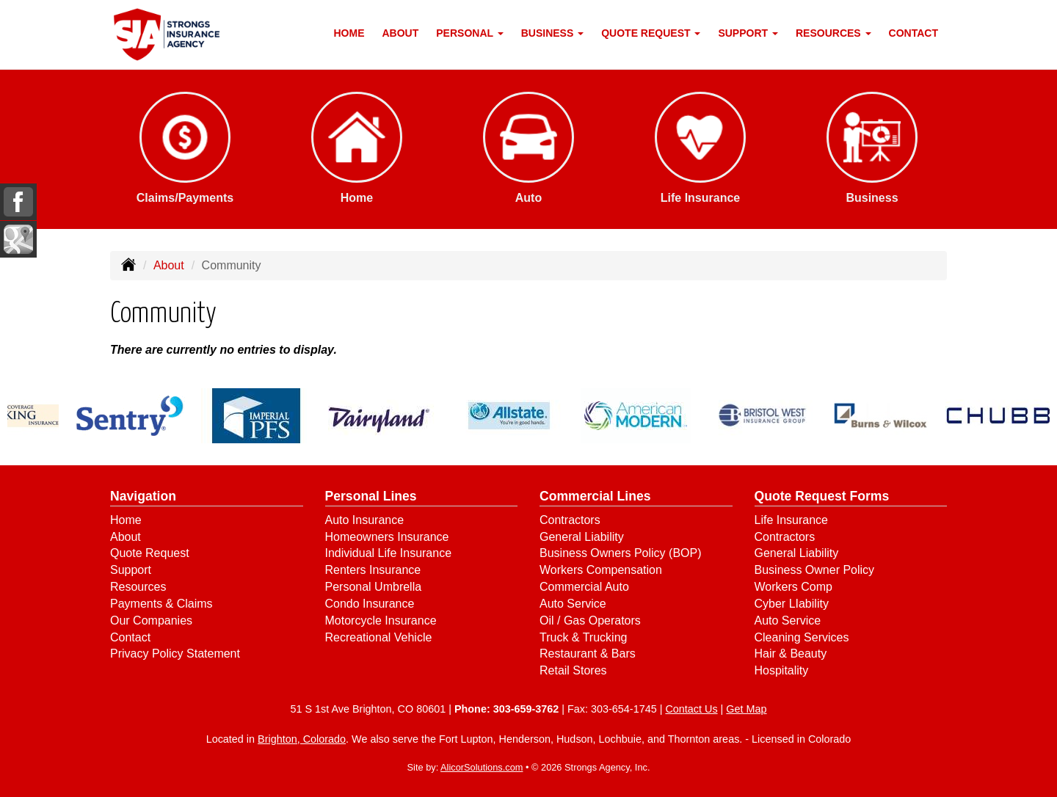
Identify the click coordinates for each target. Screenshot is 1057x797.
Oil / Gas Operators (590, 620)
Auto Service (573, 603)
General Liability (582, 537)
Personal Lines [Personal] (371, 496)
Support (130, 570)
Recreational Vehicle (378, 637)
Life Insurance (792, 520)
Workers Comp (793, 587)
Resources (138, 587)
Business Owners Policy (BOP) (621, 553)
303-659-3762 (526, 709)
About (400, 33)
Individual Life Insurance (388, 553)
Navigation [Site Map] (143, 496)
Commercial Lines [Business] (595, 496)
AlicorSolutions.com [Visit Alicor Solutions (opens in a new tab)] (481, 767)
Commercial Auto (584, 587)
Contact (913, 33)
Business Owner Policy (815, 570)
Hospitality (782, 670)
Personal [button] (469, 33)
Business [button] (552, 33)
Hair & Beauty (791, 653)
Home (349, 33)
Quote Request (149, 553)
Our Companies (151, 620)
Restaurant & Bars (588, 653)
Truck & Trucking (583, 637)
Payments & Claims (161, 603)
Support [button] (748, 33)
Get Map (746, 709)
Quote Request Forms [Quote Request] (822, 496)
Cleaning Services (802, 637)
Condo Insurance (370, 603)
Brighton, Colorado (302, 739)
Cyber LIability (792, 603)
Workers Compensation (601, 570)
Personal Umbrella (373, 587)
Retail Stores (573, 670)
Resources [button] (833, 33)
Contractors (570, 520)
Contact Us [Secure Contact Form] (691, 709)
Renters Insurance (373, 570)
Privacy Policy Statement (175, 653)
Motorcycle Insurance (381, 620)
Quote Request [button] (650, 33)
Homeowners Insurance (387, 537)
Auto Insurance (364, 520)
